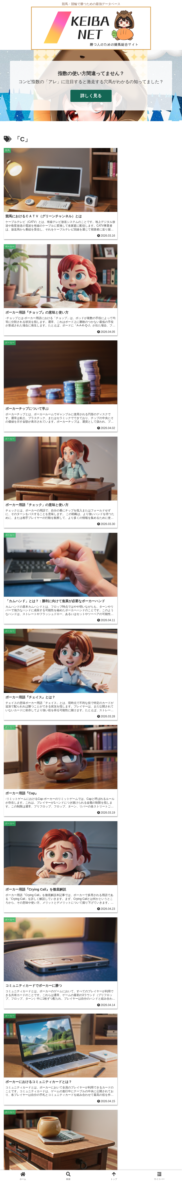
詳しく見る (91, 95)
